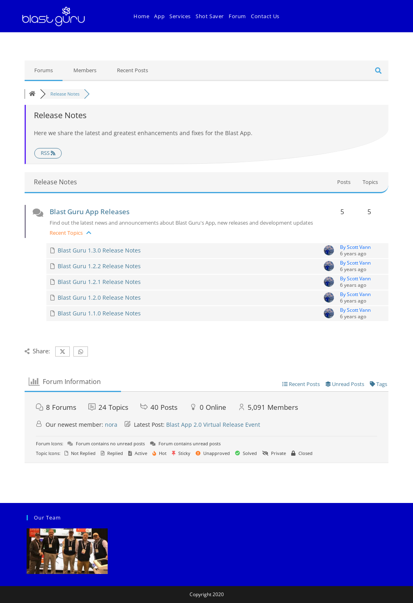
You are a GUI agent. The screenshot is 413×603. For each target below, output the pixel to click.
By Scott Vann (355, 247)
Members (84, 70)
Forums (43, 70)
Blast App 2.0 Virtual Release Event (213, 424)
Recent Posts (132, 70)
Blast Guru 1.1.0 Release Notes (99, 313)
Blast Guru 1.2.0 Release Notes (99, 297)
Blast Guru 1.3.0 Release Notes (99, 250)
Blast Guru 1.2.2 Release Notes (99, 266)
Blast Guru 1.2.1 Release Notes (99, 282)
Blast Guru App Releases (89, 211)
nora (111, 424)
